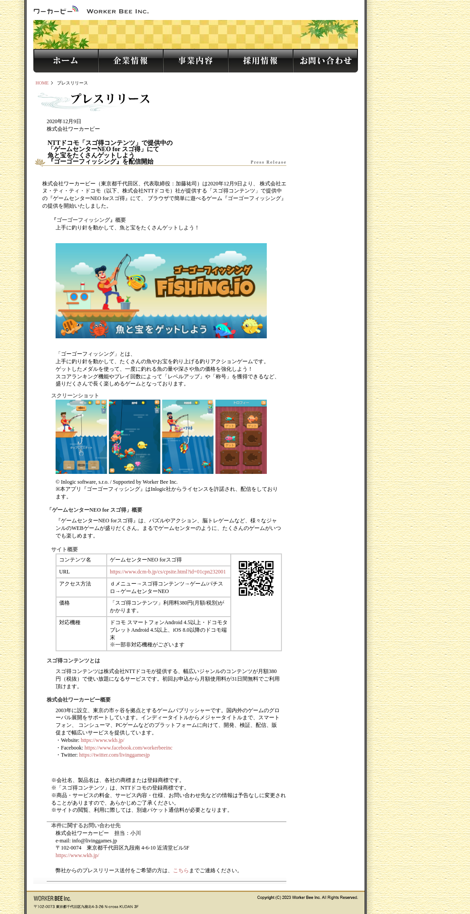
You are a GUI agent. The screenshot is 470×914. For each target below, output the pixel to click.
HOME (42, 82)
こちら (181, 870)
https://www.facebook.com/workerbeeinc (128, 748)
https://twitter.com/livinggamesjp (114, 755)
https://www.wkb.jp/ (103, 740)
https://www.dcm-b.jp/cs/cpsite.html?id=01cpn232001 (168, 572)
